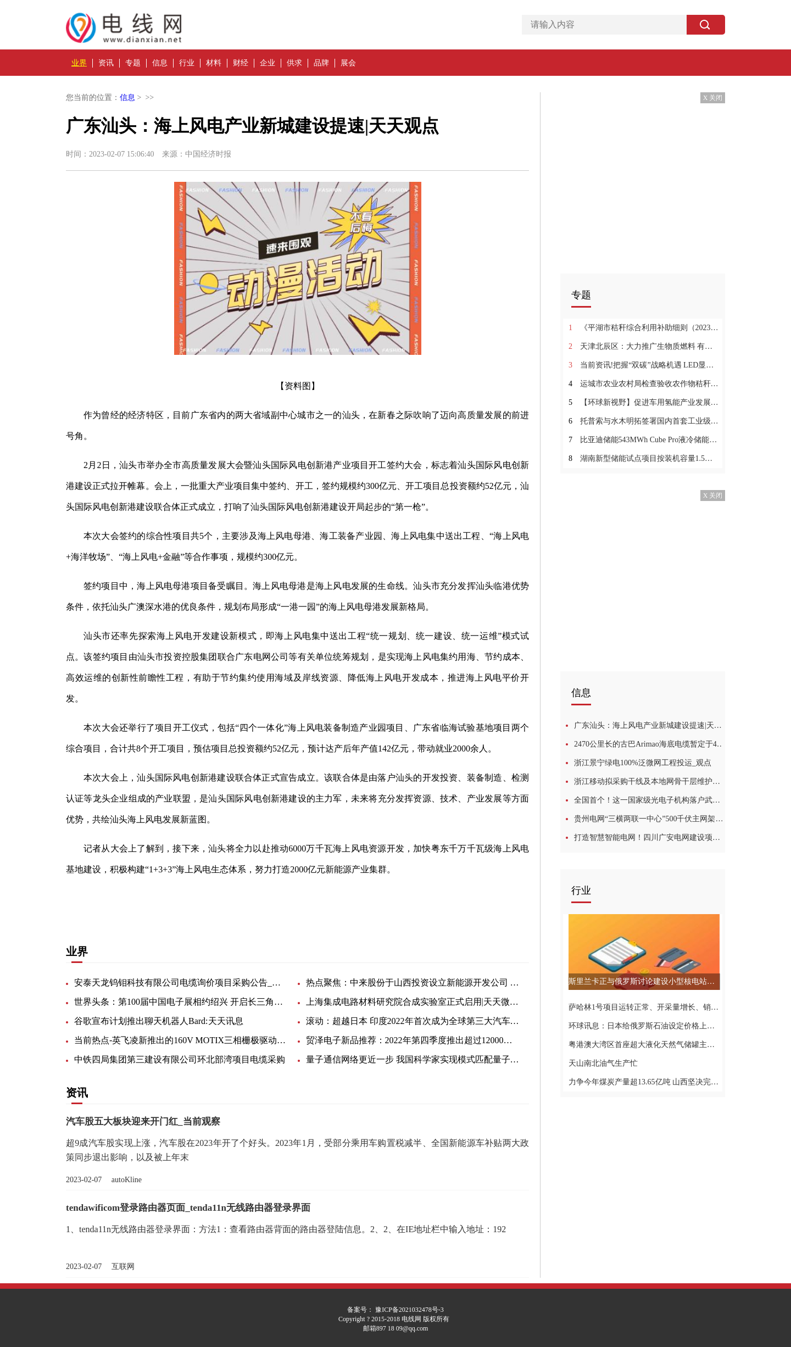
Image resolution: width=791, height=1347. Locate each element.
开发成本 (250, 898)
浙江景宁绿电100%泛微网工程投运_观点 (642, 763)
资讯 (106, 63)
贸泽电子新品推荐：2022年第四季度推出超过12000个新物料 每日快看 (413, 1040)
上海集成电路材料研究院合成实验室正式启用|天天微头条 (413, 1001)
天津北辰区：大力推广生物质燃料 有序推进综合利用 (644, 346)
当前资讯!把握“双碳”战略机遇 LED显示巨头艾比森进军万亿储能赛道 (644, 365)
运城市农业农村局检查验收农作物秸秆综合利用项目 (644, 384)
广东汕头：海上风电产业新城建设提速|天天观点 (649, 725)
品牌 (321, 63)
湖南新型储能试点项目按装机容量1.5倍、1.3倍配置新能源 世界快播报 (644, 458)
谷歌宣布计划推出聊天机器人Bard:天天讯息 (158, 1021)
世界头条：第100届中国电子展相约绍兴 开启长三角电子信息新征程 (181, 1001)
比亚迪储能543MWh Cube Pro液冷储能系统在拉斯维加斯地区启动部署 (644, 440)
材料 (213, 63)
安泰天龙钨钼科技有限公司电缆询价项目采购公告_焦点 (181, 982)
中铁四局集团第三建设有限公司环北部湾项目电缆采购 (179, 1059)
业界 (79, 63)
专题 (133, 63)
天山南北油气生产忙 (603, 1063)
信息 (160, 63)
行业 (186, 63)
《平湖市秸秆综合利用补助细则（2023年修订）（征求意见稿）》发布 (644, 328)
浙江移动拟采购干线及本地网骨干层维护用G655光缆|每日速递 (649, 781)
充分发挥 (175, 898)
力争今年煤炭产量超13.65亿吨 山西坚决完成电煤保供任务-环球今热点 (644, 1082)
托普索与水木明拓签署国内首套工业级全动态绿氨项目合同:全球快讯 (644, 421)
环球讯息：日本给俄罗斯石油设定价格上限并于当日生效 (644, 1026)
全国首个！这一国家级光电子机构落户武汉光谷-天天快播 (649, 800)
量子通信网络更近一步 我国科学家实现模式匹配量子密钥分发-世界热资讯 (413, 1059)
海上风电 (138, 898)
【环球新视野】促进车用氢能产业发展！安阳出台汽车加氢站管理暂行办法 (644, 402)
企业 (267, 63)
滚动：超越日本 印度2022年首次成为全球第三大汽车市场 (413, 1021)
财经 (240, 63)
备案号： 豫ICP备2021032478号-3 (395, 1309)
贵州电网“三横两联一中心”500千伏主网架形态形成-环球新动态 (649, 819)
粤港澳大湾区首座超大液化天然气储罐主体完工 (644, 1044)
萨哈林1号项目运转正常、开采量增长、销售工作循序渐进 (644, 1007)
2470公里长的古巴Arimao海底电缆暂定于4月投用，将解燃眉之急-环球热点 (649, 744)
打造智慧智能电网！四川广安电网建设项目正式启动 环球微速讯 (649, 837)
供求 (294, 63)
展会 (348, 63)
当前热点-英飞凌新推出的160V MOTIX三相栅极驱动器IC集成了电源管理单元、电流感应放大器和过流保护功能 (181, 1040)
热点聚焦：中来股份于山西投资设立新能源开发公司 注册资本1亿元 (413, 982)
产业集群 (213, 898)
